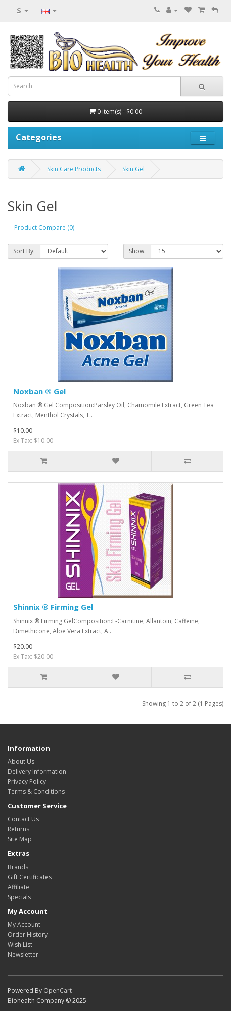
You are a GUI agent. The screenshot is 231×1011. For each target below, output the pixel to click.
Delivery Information (37, 771)
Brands (18, 867)
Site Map (20, 839)
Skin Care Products (74, 169)
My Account (24, 924)
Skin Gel (133, 169)
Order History (28, 934)
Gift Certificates (30, 877)
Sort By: (24, 251)
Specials (19, 897)
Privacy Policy (27, 781)
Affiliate (18, 887)
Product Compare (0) (44, 227)
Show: (137, 251)
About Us (21, 761)
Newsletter (23, 954)
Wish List (20, 944)
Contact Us (23, 819)
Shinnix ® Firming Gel (53, 607)
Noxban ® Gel (39, 391)
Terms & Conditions (36, 791)
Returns (18, 829)
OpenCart (57, 990)
